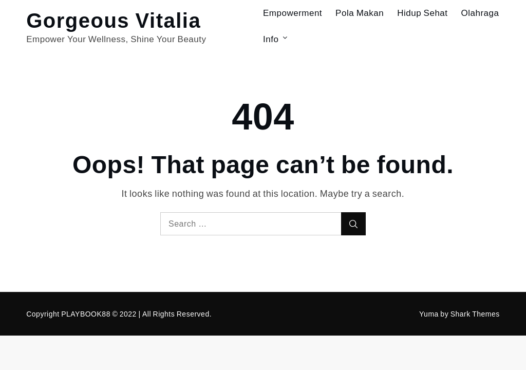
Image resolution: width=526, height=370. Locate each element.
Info (276, 38)
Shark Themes (475, 313)
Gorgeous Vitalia (113, 19)
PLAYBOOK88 (85, 313)
